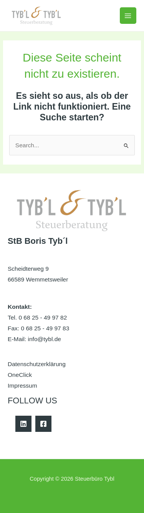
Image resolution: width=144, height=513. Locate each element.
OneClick (20, 374)
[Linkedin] (23, 424)
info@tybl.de (44, 339)
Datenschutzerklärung (37, 364)
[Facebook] (43, 424)
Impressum (22, 385)
